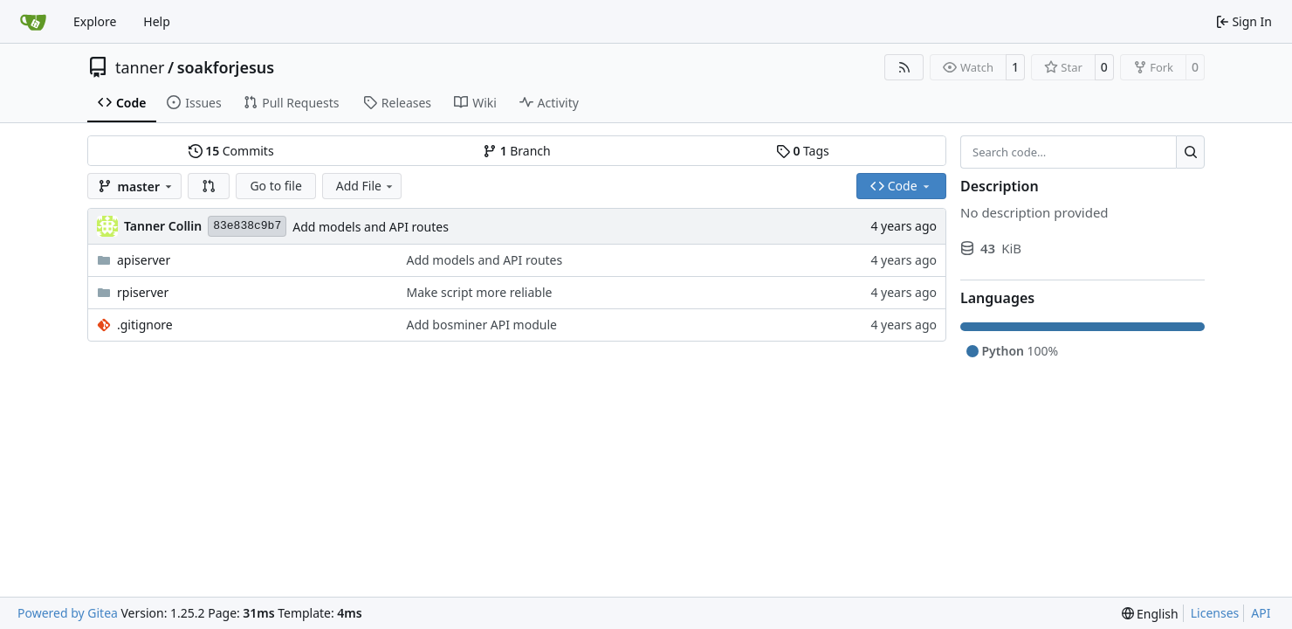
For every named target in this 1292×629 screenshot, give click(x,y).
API (1260, 613)
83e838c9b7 (247, 225)
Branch (517, 150)
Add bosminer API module (482, 324)
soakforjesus (226, 67)
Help (156, 21)
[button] (209, 186)
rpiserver (142, 292)
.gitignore (145, 324)
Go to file (275, 185)
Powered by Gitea (67, 613)
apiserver (143, 260)
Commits (231, 150)
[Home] (33, 22)
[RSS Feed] (904, 67)
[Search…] (1190, 152)
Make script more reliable (480, 292)
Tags (802, 150)
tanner (139, 67)
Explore (94, 21)
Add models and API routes (370, 226)
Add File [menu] (365, 185)
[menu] (1150, 613)
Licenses (1215, 613)
